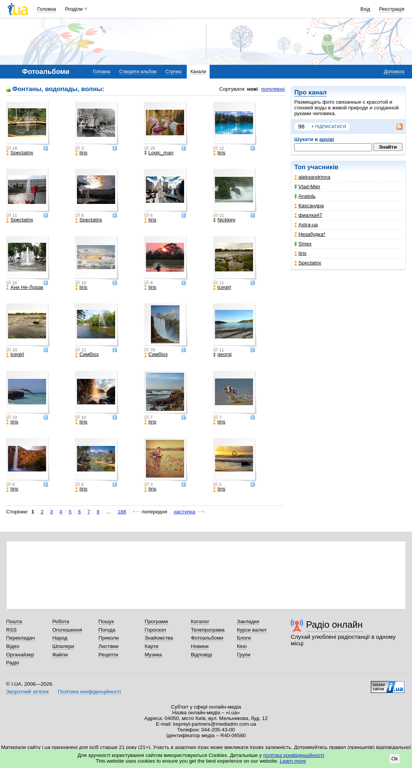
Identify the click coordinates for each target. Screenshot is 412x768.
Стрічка (173, 71)
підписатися (328, 126)
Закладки (248, 621)
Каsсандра (309, 205)
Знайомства (158, 638)
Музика (153, 654)
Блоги (244, 638)
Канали (198, 71)
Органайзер (20, 654)
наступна (185, 512)
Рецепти (108, 654)
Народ (59, 638)
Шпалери (63, 646)
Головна (46, 9)
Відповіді (201, 654)
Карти (151, 646)
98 (301, 126)
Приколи (108, 638)
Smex (302, 244)
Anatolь (305, 196)
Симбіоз (86, 354)
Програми (156, 621)
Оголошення (67, 630)
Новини (200, 646)
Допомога (394, 71)
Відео (12, 646)
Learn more (293, 761)
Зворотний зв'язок (27, 691)
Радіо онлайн (334, 624)
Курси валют (252, 630)
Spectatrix (307, 263)
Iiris (300, 253)
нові (252, 89)
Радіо (12, 662)
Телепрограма (208, 630)
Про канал (310, 92)
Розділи (74, 9)
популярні (273, 89)
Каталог (200, 621)
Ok (394, 759)
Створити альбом (138, 71)
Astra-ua (306, 225)
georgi (222, 354)
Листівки (108, 646)
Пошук (106, 621)
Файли (60, 654)
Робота (60, 621)
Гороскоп (155, 630)
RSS (11, 630)
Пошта (14, 621)
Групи (243, 654)
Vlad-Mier (307, 186)
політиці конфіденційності (293, 755)
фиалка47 (308, 215)
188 (122, 512)
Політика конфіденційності (89, 691)
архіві (326, 139)
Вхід (365, 9)
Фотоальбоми (207, 638)
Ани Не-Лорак (24, 287)
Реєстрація (391, 9)
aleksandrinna (312, 177)
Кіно (242, 646)
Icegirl (222, 287)
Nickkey (224, 220)
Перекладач (20, 638)
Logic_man (158, 153)
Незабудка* (309, 234)
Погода (106, 630)
